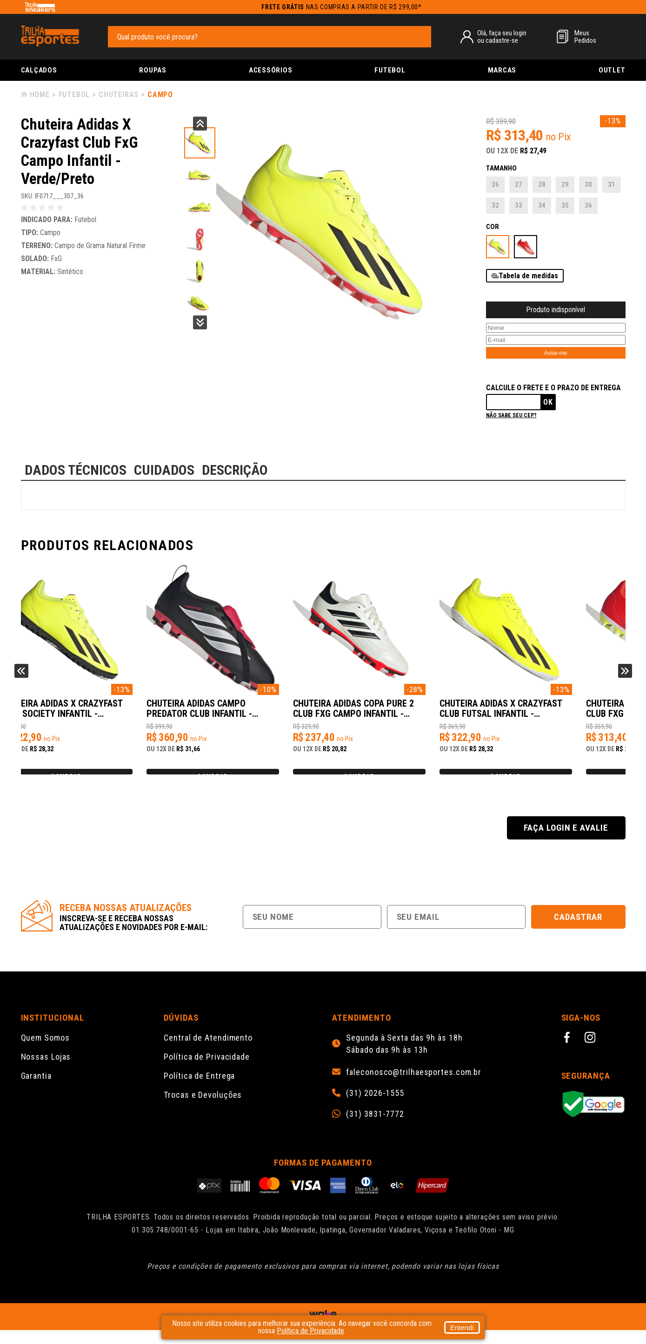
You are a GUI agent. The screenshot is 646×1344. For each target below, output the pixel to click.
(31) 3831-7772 (375, 1128)
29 (565, 184)
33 (518, 205)
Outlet (612, 70)
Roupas (152, 70)
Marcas (502, 70)
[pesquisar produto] (419, 36)
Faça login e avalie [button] (566, 841)
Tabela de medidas (528, 275)
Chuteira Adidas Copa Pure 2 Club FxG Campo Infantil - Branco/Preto (546, 713)
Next (200, 322)
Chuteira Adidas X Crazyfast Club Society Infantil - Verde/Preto (245, 713)
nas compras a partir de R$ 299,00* (341, 7)
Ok (548, 402)
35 (565, 205)
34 (542, 205)
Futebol (389, 70)
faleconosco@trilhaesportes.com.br (413, 1086)
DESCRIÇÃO (235, 470)
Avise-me (555, 353)
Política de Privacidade (207, 1070)
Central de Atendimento (208, 1051)
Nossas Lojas (46, 1070)
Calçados (39, 70)
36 (588, 205)
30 (588, 184)
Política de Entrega (199, 1090)
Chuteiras (119, 94)
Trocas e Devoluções (203, 1109)
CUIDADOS (164, 470)
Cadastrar (578, 930)
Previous (200, 124)
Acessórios (271, 70)
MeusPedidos (585, 37)
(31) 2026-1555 (375, 1107)
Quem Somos (45, 1051)
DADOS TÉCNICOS (76, 470)
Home (40, 94)
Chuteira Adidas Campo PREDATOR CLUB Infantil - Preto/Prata (387, 713)
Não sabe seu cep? (511, 415)
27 (518, 184)
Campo (160, 94)
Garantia (36, 1090)
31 (611, 184)
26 (495, 184)
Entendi (462, 1327)
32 (495, 205)
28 (542, 184)
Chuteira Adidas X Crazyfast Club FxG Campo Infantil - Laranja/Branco (94, 713)
